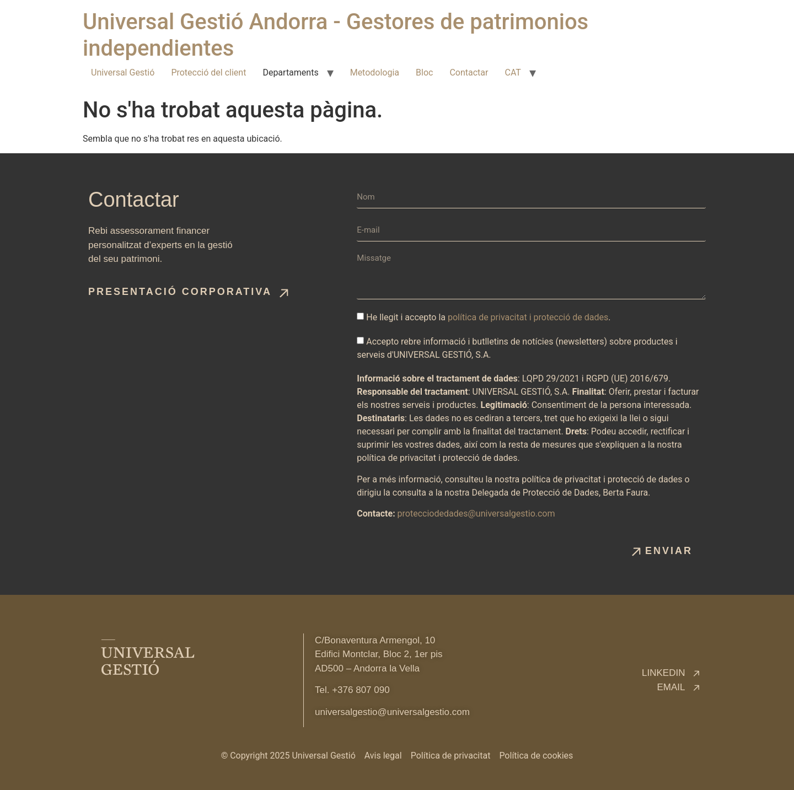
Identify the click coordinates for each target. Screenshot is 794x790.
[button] (188, 291)
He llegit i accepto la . (488, 317)
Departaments (290, 72)
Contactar (468, 72)
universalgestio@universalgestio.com (392, 712)
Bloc (424, 72)
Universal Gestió (122, 72)
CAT (513, 72)
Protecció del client (208, 72)
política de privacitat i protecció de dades (528, 317)
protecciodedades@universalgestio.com (476, 513)
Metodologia (374, 72)
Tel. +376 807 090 (352, 690)
